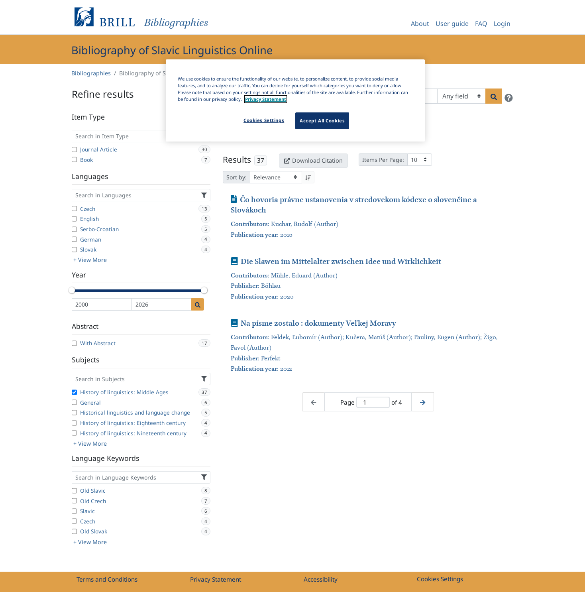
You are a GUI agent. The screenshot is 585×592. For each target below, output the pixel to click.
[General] (74, 402)
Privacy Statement (215, 579)
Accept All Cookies (322, 121)
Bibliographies (91, 73)
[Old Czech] (74, 501)
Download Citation (313, 160)
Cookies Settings (440, 579)
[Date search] (197, 304)
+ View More (90, 260)
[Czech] (74, 208)
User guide (452, 23)
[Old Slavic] (74, 491)
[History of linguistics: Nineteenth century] (74, 433)
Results (237, 159)
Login (502, 23)
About (420, 23)
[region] (295, 100)
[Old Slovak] (74, 531)
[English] (74, 219)
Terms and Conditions (107, 579)
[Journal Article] (74, 149)
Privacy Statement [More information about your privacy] (265, 99)
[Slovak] (74, 250)
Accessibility (321, 579)
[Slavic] (74, 511)
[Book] (74, 159)
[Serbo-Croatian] (74, 229)
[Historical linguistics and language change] (74, 413)
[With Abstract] (74, 343)
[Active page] (373, 402)
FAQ (481, 23)
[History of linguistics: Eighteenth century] (74, 423)
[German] (74, 239)
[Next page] (422, 402)
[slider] (72, 290)
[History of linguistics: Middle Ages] (74, 392)
